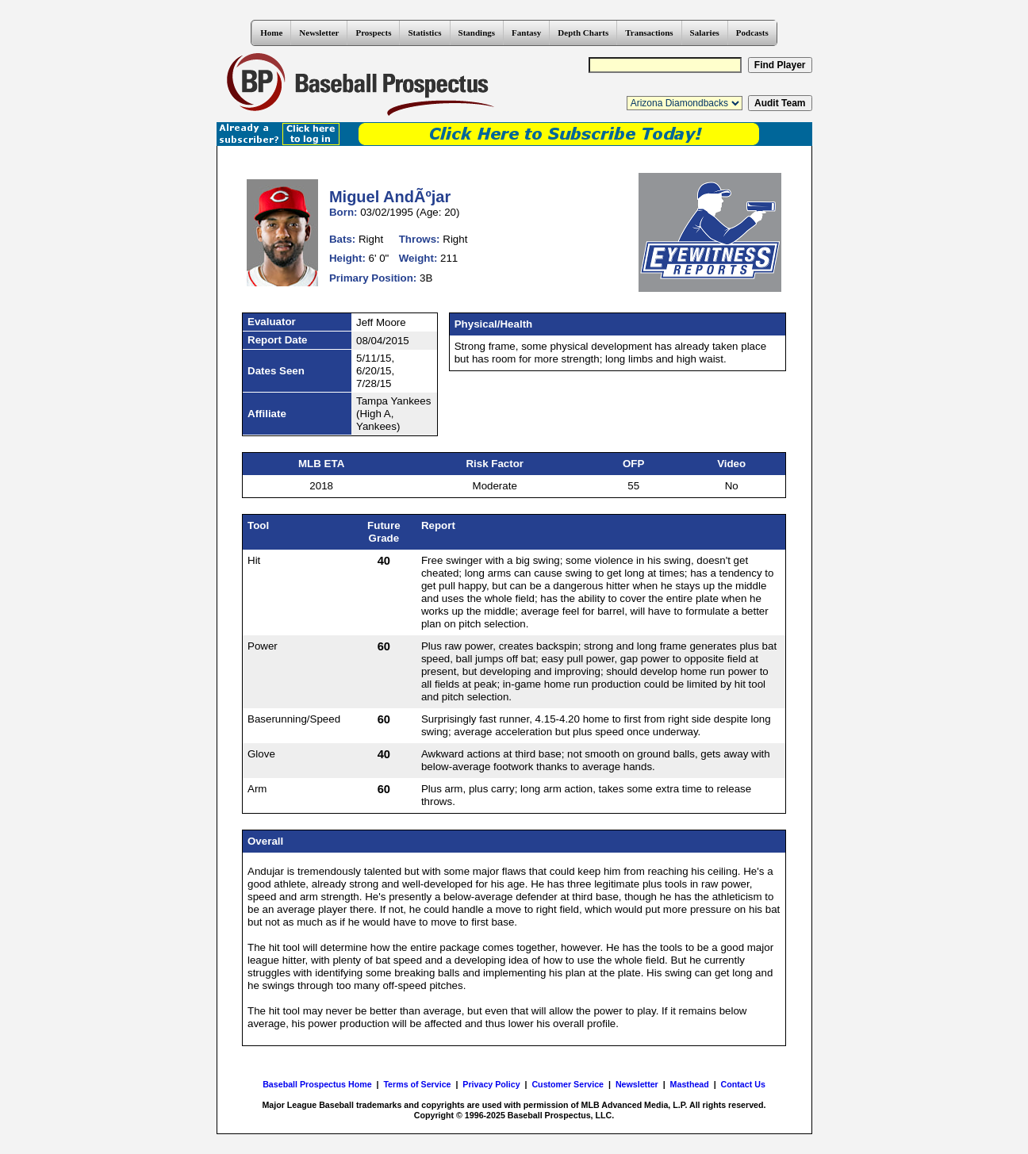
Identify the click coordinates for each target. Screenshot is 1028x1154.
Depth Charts (583, 32)
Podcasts (752, 32)
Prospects (373, 32)
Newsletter (319, 32)
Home (271, 32)
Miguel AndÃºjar (390, 196)
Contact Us (743, 1084)
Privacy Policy (491, 1084)
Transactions (649, 32)
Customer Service (567, 1084)
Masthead (689, 1084)
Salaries (704, 32)
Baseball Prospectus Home (317, 1084)
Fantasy (526, 32)
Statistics (424, 32)
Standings (476, 32)
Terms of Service (417, 1084)
